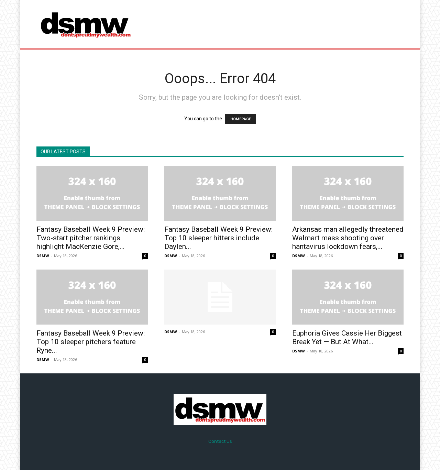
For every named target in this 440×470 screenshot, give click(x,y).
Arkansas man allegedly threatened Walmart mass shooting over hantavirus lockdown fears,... (348, 238)
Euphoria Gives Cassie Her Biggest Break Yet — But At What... (347, 337)
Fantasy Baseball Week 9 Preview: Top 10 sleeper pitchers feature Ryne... (90, 341)
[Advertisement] (277, 24)
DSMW (42, 255)
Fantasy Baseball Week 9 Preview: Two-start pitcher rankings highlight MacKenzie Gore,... (90, 238)
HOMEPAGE (240, 119)
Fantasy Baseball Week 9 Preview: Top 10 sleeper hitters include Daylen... (218, 238)
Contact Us (220, 441)
